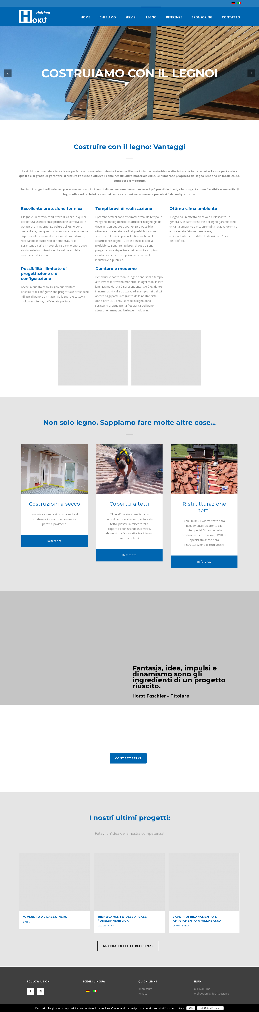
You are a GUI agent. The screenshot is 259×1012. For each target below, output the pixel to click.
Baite (26, 921)
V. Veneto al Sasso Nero (45, 917)
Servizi (130, 17)
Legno (151, 17)
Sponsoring (202, 17)
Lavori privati (107, 925)
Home (85, 17)
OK (191, 1008)
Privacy (142, 993)
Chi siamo (108, 17)
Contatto (231, 17)
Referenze (174, 17)
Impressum (145, 989)
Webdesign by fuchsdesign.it (211, 993)
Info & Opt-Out (210, 1008)
